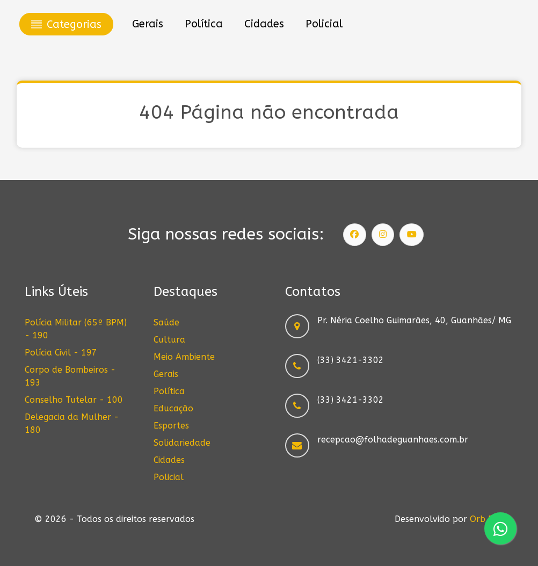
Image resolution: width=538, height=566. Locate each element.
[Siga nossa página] (355, 234)
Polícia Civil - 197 (61, 352)
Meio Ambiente (184, 357)
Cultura (169, 340)
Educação (173, 408)
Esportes (171, 425)
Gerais (166, 374)
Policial (169, 477)
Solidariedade (182, 443)
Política (169, 391)
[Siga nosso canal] (411, 234)
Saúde (166, 322)
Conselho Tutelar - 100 (74, 400)
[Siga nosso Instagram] (383, 234)
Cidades (169, 460)
